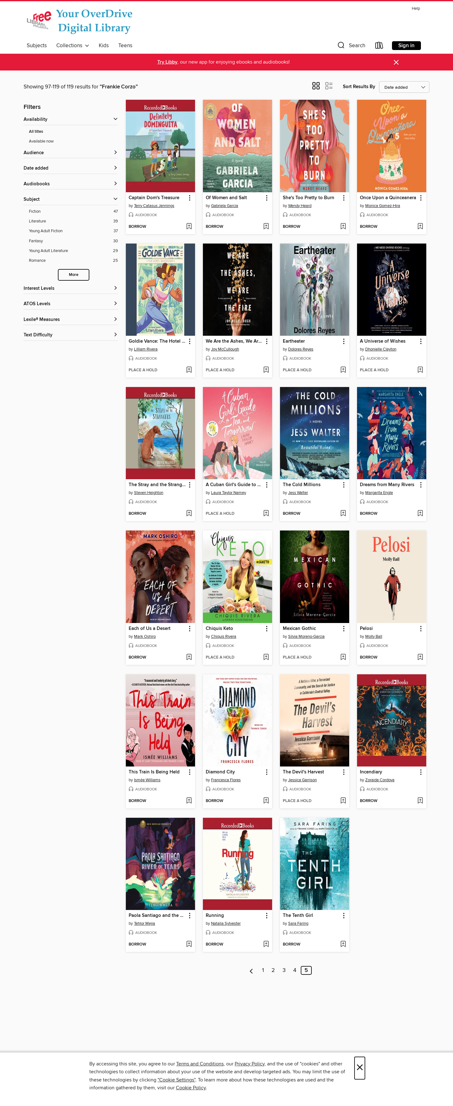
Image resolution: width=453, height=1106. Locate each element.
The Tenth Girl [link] (298, 915)
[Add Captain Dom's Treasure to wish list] (189, 227)
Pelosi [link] (366, 629)
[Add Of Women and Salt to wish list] (266, 227)
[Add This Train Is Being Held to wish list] (189, 801)
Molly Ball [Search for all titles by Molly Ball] (373, 636)
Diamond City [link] (220, 772)
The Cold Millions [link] (302, 485)
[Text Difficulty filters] (71, 335)
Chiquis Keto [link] (219, 629)
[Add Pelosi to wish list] (420, 658)
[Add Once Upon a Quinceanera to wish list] (420, 227)
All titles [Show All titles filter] (36, 131)
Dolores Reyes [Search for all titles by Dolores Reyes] (300, 349)
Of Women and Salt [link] (226, 198)
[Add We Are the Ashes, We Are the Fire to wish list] (266, 370)
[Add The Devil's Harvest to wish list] (343, 801)
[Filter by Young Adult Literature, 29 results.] (73, 251)
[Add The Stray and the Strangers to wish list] (189, 514)
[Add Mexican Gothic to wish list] (343, 658)
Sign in (406, 45)
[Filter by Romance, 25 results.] (73, 260)
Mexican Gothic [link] (299, 629)
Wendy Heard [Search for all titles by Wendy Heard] (299, 205)
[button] (351, 47)
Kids (104, 45)
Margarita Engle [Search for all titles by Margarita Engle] (379, 492)
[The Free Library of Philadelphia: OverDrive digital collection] (81, 21)
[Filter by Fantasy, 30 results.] (73, 241)
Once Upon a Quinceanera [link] (388, 198)
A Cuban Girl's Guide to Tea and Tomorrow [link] (234, 485)
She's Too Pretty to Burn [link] (308, 198)
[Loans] (379, 47)
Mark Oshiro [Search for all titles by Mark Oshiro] (145, 636)
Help (416, 8)
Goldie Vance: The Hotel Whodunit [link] (157, 341)
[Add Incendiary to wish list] (420, 801)
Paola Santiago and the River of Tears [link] (157, 915)
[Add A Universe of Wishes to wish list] (420, 370)
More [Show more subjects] (73, 275)
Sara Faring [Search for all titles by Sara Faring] (298, 923)
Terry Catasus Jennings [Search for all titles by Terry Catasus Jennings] (154, 205)
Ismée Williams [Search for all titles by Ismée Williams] (147, 780)
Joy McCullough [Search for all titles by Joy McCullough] (225, 349)
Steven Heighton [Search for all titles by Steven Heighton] (148, 492)
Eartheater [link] (294, 341)
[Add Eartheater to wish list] (343, 370)
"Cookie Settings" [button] (176, 1080)
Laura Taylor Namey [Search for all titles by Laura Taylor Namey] (228, 492)
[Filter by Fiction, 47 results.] (73, 211)
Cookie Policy (191, 1088)
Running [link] (215, 915)
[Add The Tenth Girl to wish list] (343, 944)
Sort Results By (359, 87)
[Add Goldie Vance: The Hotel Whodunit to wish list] (189, 370)
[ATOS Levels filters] (71, 304)
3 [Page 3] (284, 970)
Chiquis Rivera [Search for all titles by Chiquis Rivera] (223, 636)
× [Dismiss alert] (396, 62)
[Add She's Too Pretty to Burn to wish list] (343, 227)
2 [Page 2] (273, 970)
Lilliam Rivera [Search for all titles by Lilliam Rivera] (146, 349)
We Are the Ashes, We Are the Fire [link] (234, 341)
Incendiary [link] (371, 772)
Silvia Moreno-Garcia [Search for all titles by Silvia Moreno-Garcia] (306, 636)
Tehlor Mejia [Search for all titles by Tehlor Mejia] (144, 923)
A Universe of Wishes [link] (382, 341)
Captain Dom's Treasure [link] (154, 198)
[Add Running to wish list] (266, 944)
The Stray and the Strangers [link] (157, 485)
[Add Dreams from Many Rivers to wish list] (420, 514)
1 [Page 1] (263, 970)
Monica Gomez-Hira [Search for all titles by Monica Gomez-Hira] (382, 205)
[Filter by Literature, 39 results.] (73, 221)
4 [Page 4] (294, 970)
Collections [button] (72, 45)
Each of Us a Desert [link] (150, 629)
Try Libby (167, 62)
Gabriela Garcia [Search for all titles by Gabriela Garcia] (224, 205)
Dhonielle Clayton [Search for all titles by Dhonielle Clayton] (380, 349)
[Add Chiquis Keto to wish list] (266, 658)
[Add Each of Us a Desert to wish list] (189, 658)
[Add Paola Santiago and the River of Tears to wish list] (189, 944)
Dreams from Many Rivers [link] (387, 485)
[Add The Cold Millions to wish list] (343, 514)
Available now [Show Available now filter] (41, 141)
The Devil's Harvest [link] (303, 772)
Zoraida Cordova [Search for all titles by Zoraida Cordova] (379, 780)
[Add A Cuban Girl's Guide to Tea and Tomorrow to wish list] (266, 514)
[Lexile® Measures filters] (71, 320)
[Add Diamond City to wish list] (266, 801)
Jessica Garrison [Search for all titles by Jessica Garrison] (302, 780)
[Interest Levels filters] (71, 288)
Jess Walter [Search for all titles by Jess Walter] (298, 492)
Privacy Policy (250, 1064)
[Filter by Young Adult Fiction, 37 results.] (73, 231)
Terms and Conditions (200, 1064)
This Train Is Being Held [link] (154, 772)
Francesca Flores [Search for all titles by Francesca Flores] (226, 780)
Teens (125, 45)
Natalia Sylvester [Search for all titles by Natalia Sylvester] (226, 923)
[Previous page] (251, 970)
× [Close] (360, 1068)
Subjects (37, 45)
